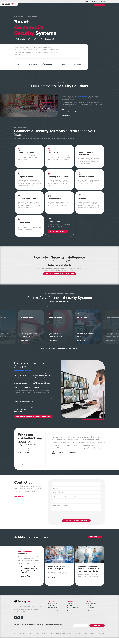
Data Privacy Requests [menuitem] (50, 633)
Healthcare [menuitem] (69, 603)
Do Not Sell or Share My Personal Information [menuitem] (93, 633)
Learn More (66, 115)
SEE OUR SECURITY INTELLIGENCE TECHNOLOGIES (59, 273)
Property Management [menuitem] (72, 607)
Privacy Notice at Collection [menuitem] (63, 633)
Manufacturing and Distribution (87, 153)
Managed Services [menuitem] (90, 608)
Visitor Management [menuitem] (53, 610)
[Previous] (19, 464)
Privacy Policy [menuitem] (39, 633)
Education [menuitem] (69, 605)
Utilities (82, 199)
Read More (51, 577)
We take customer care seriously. (23, 370)
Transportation (55, 199)
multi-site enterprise (82, 96)
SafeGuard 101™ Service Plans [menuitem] (93, 610)
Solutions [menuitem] (30, 5)
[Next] (21, 464)
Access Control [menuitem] (51, 605)
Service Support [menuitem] (90, 607)
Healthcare (53, 152)
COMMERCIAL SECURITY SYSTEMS (65, 347)
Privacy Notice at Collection (70, 514)
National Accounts (26, 152)
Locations (99, 5)
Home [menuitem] (23, 5)
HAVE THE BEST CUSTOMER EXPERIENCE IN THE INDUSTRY (33, 416)
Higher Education (26, 177)
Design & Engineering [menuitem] (91, 603)
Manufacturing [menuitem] (70, 610)
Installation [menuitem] (88, 605)
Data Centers (24, 222)
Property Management (58, 177)
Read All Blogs (95, 536)
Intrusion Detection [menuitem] (52, 607)
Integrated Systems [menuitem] (52, 603)
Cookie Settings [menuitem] (76, 633)
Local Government (86, 177)
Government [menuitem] (70, 608)
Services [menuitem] (38, 5)
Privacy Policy (79, 514)
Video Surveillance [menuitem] (52, 608)
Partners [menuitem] (47, 5)
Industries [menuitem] (70, 600)
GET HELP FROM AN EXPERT (58, 231)
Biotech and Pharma (27, 199)
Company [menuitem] (56, 5)
